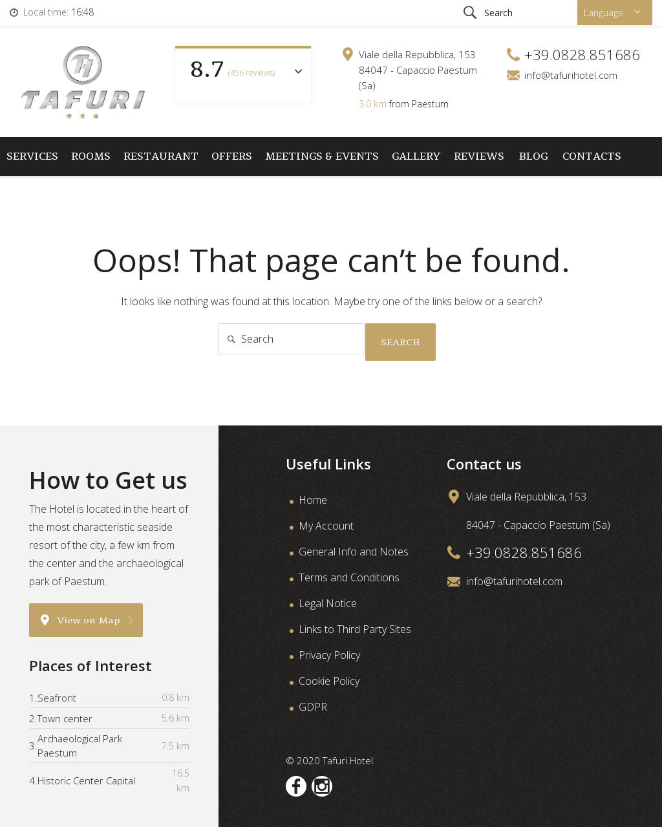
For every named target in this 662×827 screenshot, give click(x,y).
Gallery (416, 156)
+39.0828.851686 (524, 552)
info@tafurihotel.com (570, 75)
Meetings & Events (322, 156)
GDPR (313, 707)
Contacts (591, 156)
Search (400, 342)
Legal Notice (328, 603)
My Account (326, 526)
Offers (231, 156)
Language (605, 12)
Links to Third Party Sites (355, 629)
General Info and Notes (354, 551)
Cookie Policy (329, 681)
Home (313, 500)
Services (32, 156)
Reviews (479, 156)
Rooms (91, 156)
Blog (533, 156)
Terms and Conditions (349, 577)
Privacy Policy (329, 655)
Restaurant (160, 156)
